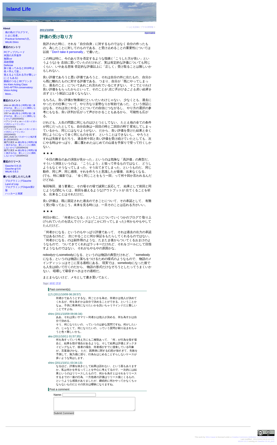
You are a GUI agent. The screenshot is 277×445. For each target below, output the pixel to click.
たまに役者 (11, 35)
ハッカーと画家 (14, 193)
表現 (51, 283)
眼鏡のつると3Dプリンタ (18, 81)
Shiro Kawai (210, 437)
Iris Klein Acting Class (16, 84)
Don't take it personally (67, 52)
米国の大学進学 (12, 55)
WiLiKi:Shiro (12, 42)
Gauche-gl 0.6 (13, 168)
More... (9, 93)
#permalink (150, 33)
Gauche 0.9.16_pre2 (266, 441)
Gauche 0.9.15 (13, 165)
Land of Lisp (12, 184)
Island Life (18, 9)
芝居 (58, 283)
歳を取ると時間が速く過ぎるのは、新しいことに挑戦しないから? (20, 108)
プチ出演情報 (147, 27)
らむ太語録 (133, 27)
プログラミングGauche (18, 180)
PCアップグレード (14, 52)
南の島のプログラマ (16, 32)
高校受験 (9, 61)
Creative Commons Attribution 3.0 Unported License (253, 437)
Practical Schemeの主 (17, 38)
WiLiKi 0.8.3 (11, 171)
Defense (8, 65)
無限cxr (8, 58)
